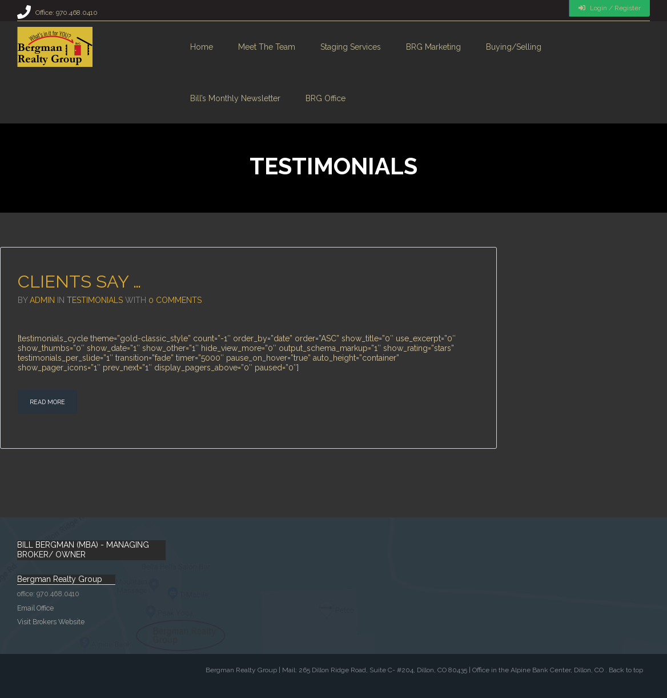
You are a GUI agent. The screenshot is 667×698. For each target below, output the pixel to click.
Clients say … (79, 281)
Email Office (35, 608)
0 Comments (175, 300)
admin (42, 300)
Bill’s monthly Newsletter (235, 98)
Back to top (626, 670)
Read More (47, 401)
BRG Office (325, 98)
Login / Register (609, 8)
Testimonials (95, 300)
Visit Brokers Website (51, 621)
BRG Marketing (433, 46)
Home (201, 46)
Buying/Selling (513, 46)
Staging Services (350, 46)
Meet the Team (266, 46)
